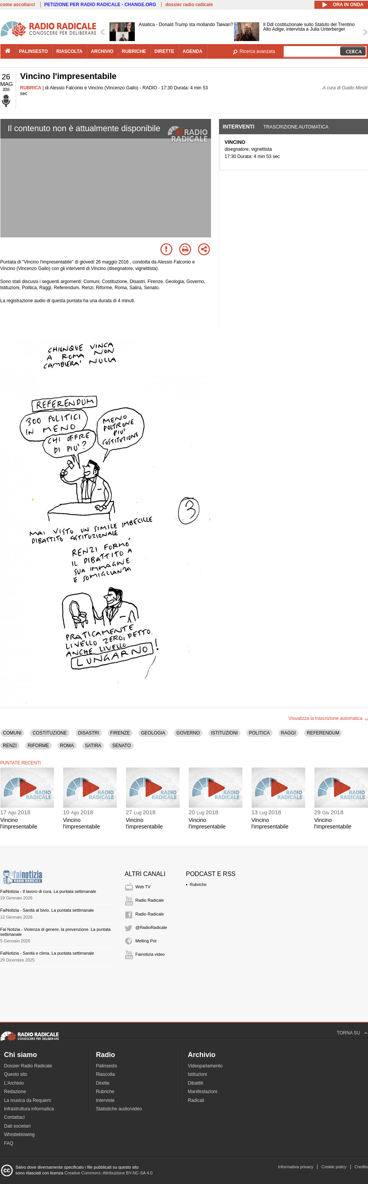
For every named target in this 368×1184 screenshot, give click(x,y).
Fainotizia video (150, 954)
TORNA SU (348, 1033)
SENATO (121, 745)
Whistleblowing (19, 1134)
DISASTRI (88, 733)
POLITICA (259, 733)
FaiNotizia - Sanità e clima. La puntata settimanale (47, 953)
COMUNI (12, 733)
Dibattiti (195, 1083)
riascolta (69, 51)
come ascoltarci (17, 4)
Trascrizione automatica (296, 127)
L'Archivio (14, 1083)
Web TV (143, 886)
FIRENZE (120, 733)
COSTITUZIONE (50, 733)
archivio (102, 51)
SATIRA (93, 745)
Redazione (15, 1091)
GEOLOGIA (153, 733)
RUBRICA (30, 88)
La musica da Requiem (27, 1100)
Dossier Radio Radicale (28, 1066)
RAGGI (288, 733)
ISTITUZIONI (224, 733)
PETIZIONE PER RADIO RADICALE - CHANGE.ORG (100, 4)
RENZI (10, 745)
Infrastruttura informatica (29, 1109)
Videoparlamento (205, 1066)
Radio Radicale (150, 900)
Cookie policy (333, 1166)
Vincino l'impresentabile (19, 823)
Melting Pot (146, 941)
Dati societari (17, 1126)
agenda (193, 51)
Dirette (103, 1083)
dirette (164, 51)
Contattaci (14, 1117)
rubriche (134, 51)
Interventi (239, 127)
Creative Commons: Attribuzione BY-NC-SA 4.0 (108, 1173)
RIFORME (38, 745)
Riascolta (105, 1074)
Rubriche (198, 884)
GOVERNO (188, 733)
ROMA (67, 745)
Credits (361, 1166)
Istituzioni (197, 1074)
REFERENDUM (323, 733)
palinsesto (33, 51)
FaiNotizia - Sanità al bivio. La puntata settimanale (47, 910)
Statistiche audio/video (119, 1109)
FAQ (8, 1143)
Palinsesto (106, 1066)
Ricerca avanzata (257, 51)
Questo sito (16, 1074)
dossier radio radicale (189, 4)
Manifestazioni (203, 1091)
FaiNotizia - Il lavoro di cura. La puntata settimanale (48, 891)
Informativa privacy (295, 1166)
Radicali (196, 1100)
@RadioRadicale (151, 927)
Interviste (105, 1100)
